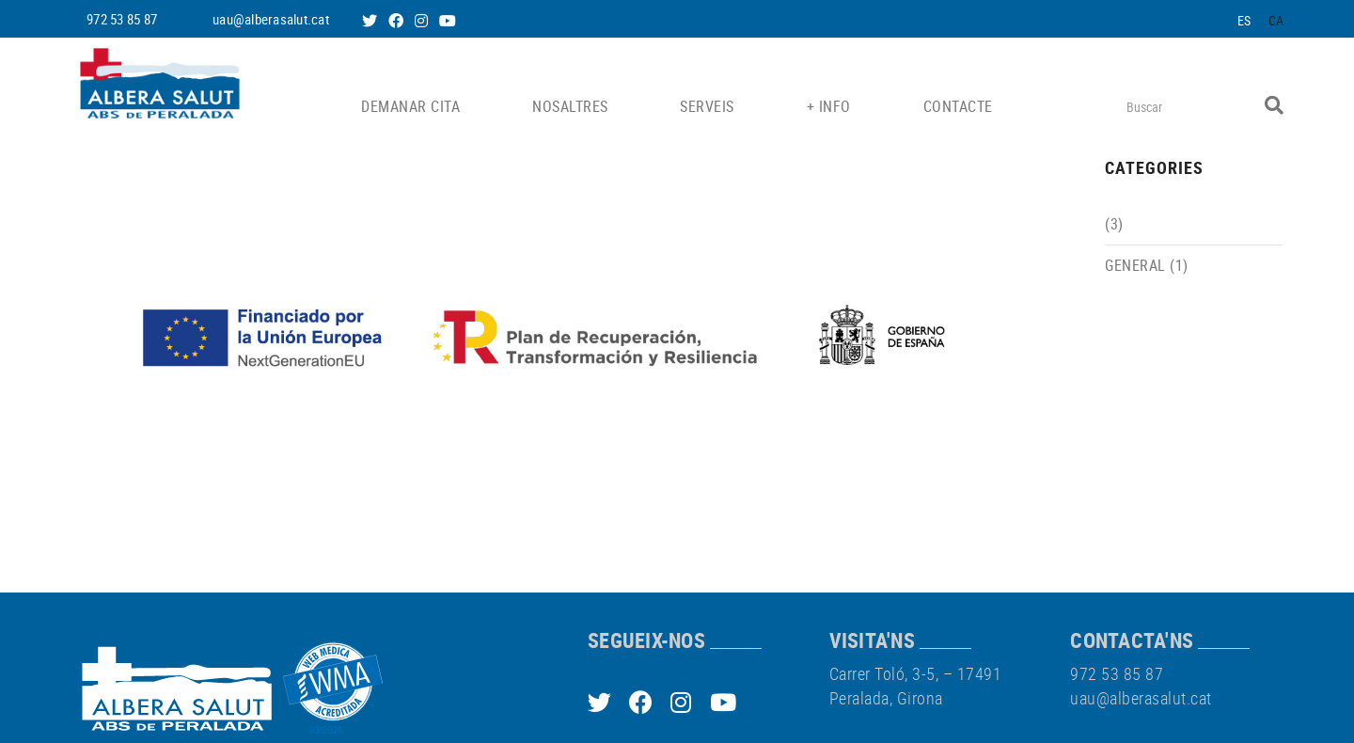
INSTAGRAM (423, 20)
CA (1276, 20)
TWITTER (371, 20)
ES (1244, 20)
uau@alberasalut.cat (271, 18)
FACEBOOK (397, 20)
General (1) (1147, 265)
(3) (1114, 223)
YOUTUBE (449, 20)
